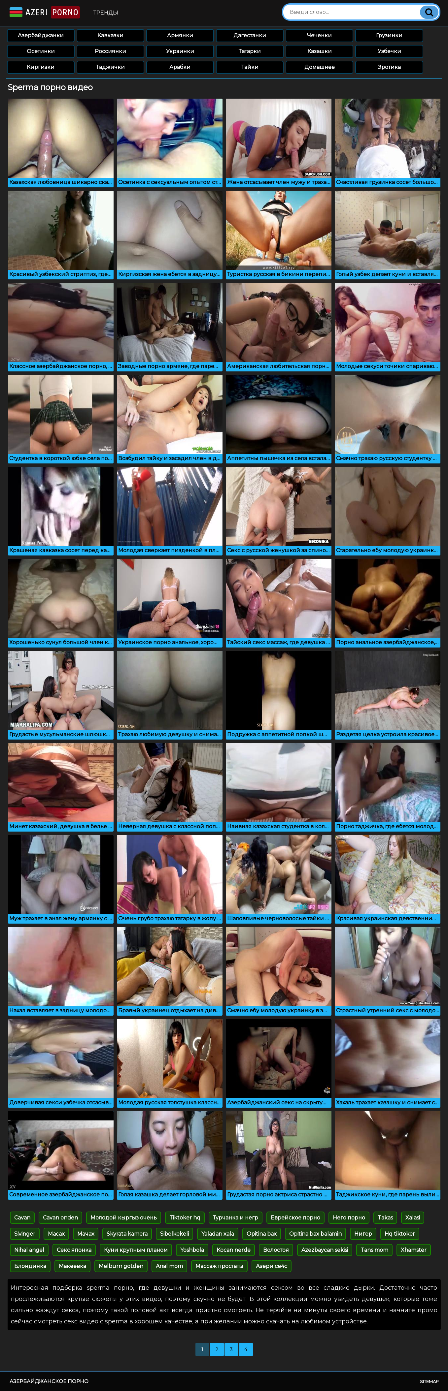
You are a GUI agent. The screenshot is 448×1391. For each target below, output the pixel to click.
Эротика (389, 67)
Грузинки (389, 35)
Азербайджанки (41, 35)
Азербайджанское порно (49, 1381)
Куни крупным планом (136, 1250)
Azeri (44, 12)
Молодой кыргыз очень (123, 1218)
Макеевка (72, 1266)
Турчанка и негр (235, 1218)
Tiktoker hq (184, 1218)
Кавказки (110, 35)
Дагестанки (249, 35)
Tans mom (374, 1250)
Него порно (349, 1218)
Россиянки (110, 51)
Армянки (180, 35)
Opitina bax (262, 1234)
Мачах (85, 1234)
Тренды (105, 13)
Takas (385, 1218)
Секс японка (74, 1250)
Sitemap (429, 1381)
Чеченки (319, 35)
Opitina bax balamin (315, 1234)
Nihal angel (29, 1250)
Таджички (110, 67)
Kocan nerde (234, 1250)
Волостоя (276, 1250)
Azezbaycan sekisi (324, 1250)
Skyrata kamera (127, 1234)
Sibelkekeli (174, 1234)
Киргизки (40, 67)
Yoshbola (192, 1250)
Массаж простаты (219, 1266)
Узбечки (389, 51)
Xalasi (412, 1218)
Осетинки (41, 51)
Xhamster (414, 1250)
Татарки (250, 51)
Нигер (363, 1234)
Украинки (180, 51)
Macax (56, 1234)
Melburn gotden (121, 1266)
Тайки (249, 67)
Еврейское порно (295, 1218)
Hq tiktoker (400, 1234)
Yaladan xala (217, 1234)
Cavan (22, 1218)
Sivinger (24, 1234)
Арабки (179, 67)
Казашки (319, 51)
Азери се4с (271, 1266)
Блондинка (30, 1266)
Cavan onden (60, 1218)
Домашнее (319, 67)
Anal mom (169, 1266)
